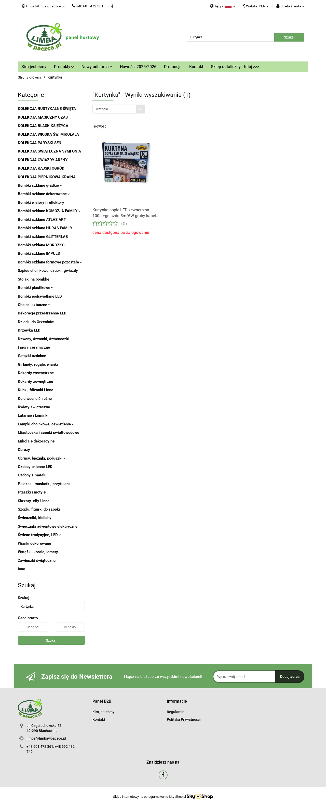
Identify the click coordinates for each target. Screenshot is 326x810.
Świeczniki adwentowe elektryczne (47, 526)
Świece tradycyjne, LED (39, 535)
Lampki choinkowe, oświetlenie (46, 424)
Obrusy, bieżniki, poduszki (41, 458)
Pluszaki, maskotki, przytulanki (45, 484)
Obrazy (24, 449)
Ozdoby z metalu (32, 475)
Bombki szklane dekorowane (44, 194)
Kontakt (196, 66)
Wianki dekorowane (34, 543)
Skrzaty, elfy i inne (33, 501)
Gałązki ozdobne (32, 355)
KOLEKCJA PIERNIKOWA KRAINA (47, 177)
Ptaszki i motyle (32, 492)
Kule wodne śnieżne (35, 398)
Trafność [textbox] (102, 109)
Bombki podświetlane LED (40, 296)
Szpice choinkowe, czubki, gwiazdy (48, 270)
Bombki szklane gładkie (40, 185)
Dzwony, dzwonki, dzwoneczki (43, 339)
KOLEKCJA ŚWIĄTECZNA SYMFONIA (49, 151)
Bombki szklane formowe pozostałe (50, 262)
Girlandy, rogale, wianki (38, 364)
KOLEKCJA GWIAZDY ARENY (42, 160)
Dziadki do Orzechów (36, 322)
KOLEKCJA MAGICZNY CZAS (43, 117)
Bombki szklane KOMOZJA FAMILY (49, 211)
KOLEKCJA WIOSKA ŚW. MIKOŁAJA (48, 134)
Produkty (64, 66)
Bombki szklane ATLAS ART (42, 219)
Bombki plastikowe (35, 287)
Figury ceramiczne (34, 347)
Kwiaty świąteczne (34, 407)
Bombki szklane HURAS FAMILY (45, 228)
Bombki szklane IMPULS (39, 253)
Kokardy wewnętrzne (36, 373)
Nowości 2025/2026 (138, 66)
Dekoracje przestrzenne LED (42, 313)
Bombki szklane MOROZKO (41, 245)
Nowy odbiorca (97, 66)
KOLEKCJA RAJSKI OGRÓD (41, 168)
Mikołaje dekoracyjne (36, 441)
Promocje (173, 66)
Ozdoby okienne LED (35, 466)
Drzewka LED (29, 330)
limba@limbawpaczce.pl (46, 738)
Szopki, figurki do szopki (39, 509)
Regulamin (175, 712)
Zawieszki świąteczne (37, 560)
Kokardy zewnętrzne (35, 381)
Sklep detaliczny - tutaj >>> (235, 66)
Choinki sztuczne (34, 304)
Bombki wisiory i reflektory (41, 202)
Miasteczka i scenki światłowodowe (48, 432)
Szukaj (51, 640)
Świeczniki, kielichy (34, 517)
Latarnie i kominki (33, 415)
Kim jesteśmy (34, 66)
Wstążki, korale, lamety (38, 552)
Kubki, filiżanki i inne (35, 390)
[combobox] (118, 109)
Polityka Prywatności (184, 719)
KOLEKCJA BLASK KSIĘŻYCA (43, 125)
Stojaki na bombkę (33, 279)
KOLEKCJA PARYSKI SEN (39, 143)
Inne (21, 569)
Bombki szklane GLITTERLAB (43, 236)
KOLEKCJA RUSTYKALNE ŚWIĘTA (47, 108)
